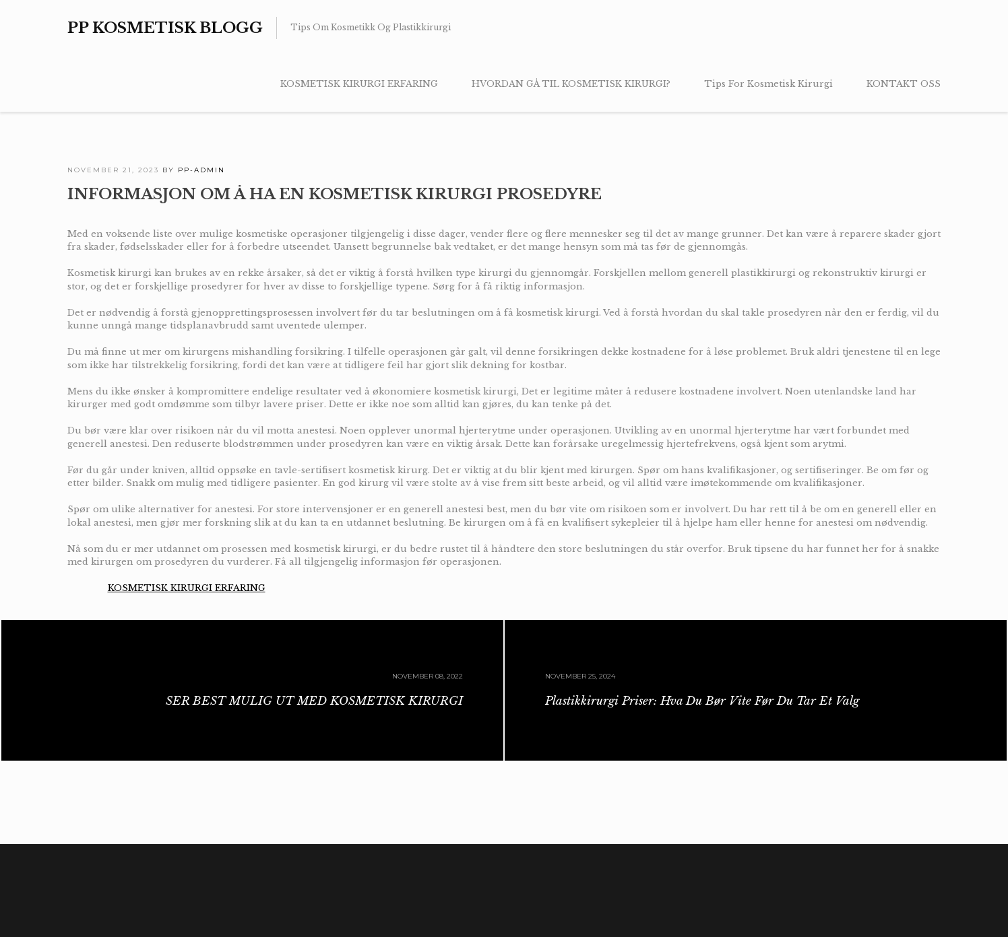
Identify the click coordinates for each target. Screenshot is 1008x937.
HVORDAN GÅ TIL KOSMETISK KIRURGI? (571, 84)
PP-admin (201, 170)
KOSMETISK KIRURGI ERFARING (359, 84)
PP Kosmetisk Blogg (165, 28)
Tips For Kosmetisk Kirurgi (768, 84)
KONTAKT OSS (904, 84)
